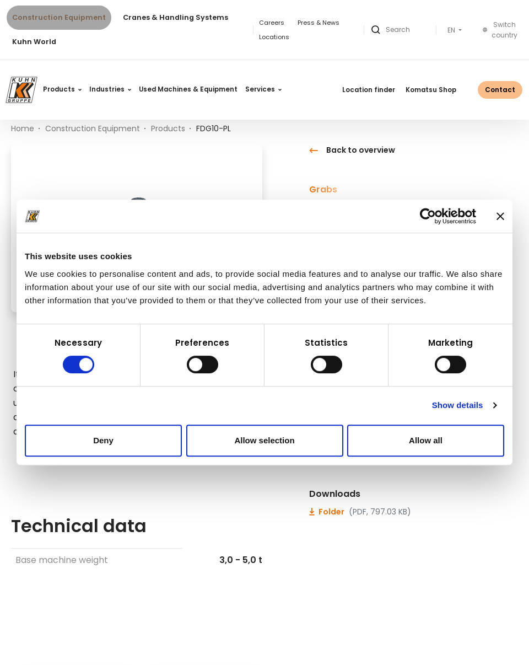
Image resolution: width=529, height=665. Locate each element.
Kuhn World (34, 41)
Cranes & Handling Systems (175, 17)
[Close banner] (500, 216)
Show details (457, 405)
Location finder (368, 89)
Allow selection (264, 440)
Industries (110, 89)
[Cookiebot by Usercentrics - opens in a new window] (428, 216)
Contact (500, 89)
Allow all (425, 440)
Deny (103, 440)
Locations (274, 37)
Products (62, 89)
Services (263, 89)
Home (22, 128)
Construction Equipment (59, 17)
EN (452, 30)
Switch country (500, 30)
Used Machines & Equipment (188, 89)
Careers (271, 22)
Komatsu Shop (431, 89)
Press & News (318, 22)
